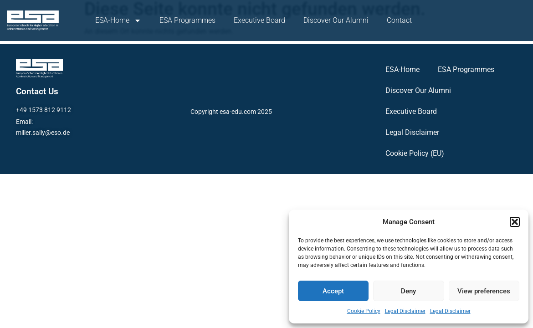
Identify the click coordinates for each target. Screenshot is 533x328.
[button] (514, 221)
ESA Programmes (187, 20)
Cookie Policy (363, 311)
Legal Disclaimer (405, 311)
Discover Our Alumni (336, 20)
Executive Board (259, 20)
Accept (333, 291)
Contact (399, 20)
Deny (408, 291)
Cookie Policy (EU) (414, 153)
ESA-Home (118, 20)
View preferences (483, 291)
